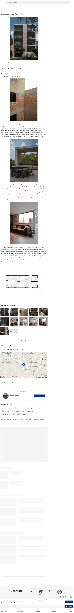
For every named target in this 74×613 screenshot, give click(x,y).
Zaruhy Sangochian (15, 76)
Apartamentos (5, 68)
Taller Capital (13, 71)
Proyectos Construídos (35, 408)
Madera (4, 408)
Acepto (69, 602)
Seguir (39, 396)
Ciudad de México (13, 126)
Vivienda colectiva (32, 411)
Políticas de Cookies (14, 603)
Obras (25, 408)
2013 (8, 74)
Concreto (11, 408)
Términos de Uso (31, 601)
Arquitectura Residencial (19, 411)
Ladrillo (18, 408)
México (19, 68)
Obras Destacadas (6, 411)
